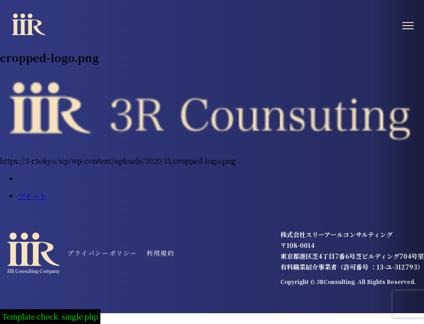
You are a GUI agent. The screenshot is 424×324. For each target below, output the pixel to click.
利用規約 (160, 252)
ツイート (32, 196)
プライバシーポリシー (102, 252)
